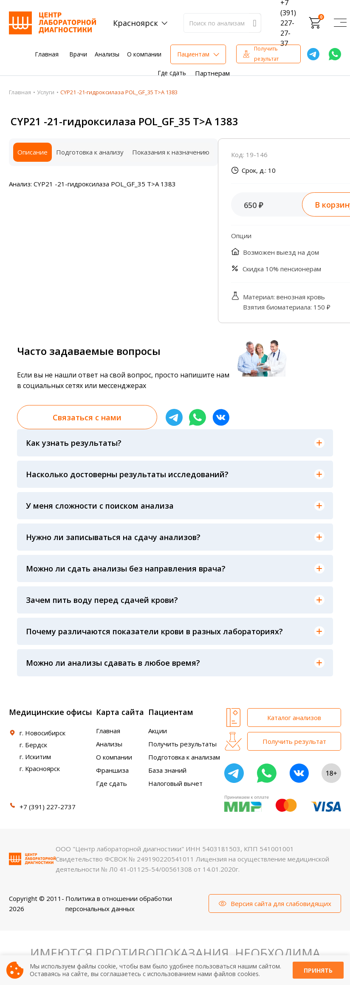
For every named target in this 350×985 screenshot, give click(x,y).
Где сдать (172, 73)
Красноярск (135, 23)
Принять (318, 970)
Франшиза (112, 770)
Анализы (107, 54)
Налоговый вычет (175, 783)
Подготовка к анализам (184, 757)
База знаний (167, 770)
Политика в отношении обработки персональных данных (118, 903)
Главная (47, 54)
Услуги (45, 92)
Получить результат (266, 53)
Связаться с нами (87, 417)
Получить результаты (182, 744)
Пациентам (193, 54)
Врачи (78, 54)
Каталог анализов (294, 717)
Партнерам (212, 73)
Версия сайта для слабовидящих (281, 903)
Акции (157, 730)
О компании (144, 54)
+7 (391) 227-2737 (48, 806)
